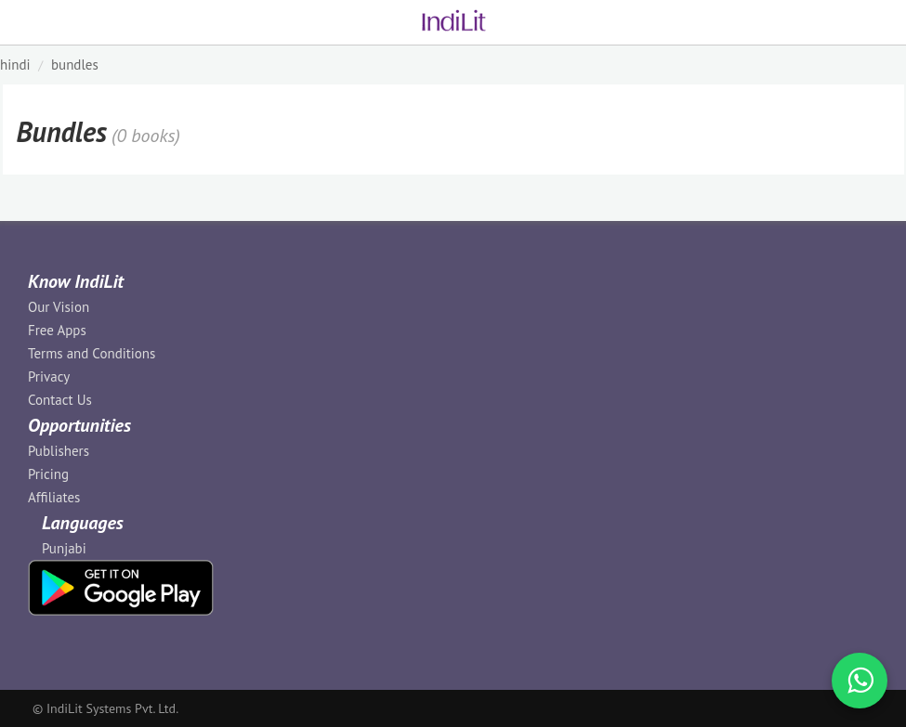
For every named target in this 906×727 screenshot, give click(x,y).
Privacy (49, 376)
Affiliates (54, 497)
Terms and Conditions (91, 353)
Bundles (74, 64)
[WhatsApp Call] (859, 680)
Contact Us (60, 400)
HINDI (15, 64)
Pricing (48, 474)
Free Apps (57, 330)
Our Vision (58, 307)
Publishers (58, 451)
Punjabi (64, 548)
